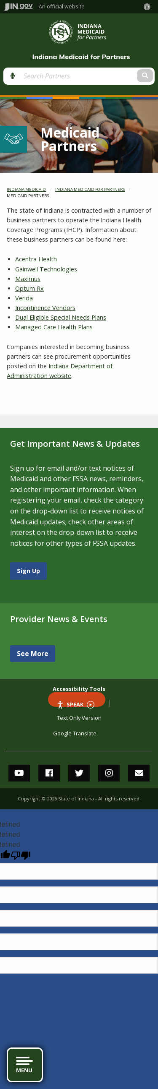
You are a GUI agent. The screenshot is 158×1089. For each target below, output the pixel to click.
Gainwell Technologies (46, 269)
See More (32, 653)
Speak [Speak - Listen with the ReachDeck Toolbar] (75, 704)
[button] (149, 6)
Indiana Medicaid (26, 189)
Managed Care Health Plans (54, 327)
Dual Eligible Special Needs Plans (60, 317)
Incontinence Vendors (45, 308)
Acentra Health (36, 259)
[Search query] (61, 76)
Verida (24, 298)
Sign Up (28, 571)
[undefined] (21, 855)
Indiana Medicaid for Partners (81, 57)
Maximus (27, 279)
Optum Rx (29, 288)
